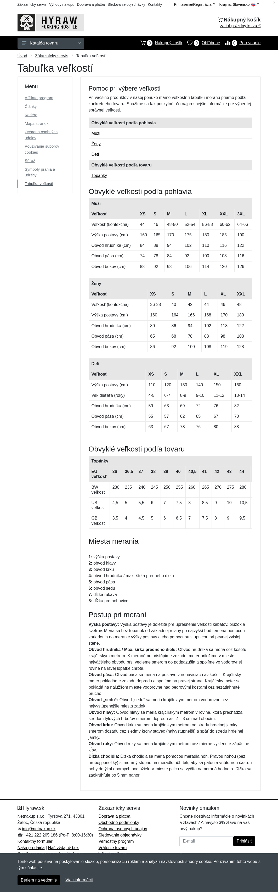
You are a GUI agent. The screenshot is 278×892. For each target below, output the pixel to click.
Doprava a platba (91, 4)
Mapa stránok (37, 123)
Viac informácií (79, 880)
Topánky (99, 175)
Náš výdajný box (63, 847)
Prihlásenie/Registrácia (194, 4)
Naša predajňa (31, 847)
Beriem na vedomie (39, 880)
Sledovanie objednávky (126, 4)
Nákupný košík (158, 42)
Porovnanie (240, 42)
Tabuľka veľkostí (39, 183)
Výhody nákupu (62, 4)
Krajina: (239, 5)
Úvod (22, 56)
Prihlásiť (244, 841)
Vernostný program (116, 841)
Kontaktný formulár (35, 841)
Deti (95, 154)
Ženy (96, 144)
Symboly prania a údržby (40, 172)
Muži (96, 133)
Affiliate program (39, 98)
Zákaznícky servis (32, 4)
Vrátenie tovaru (112, 847)
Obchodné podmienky (118, 822)
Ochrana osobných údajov (41, 135)
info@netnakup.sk (38, 829)
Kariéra (31, 115)
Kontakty (155, 4)
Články (31, 106)
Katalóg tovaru (51, 43)
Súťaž (30, 160)
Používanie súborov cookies (42, 149)
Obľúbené (201, 42)
